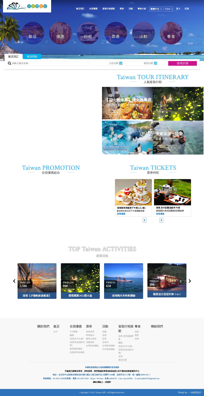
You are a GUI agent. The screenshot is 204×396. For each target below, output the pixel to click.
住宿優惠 (93, 9)
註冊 (187, 9)
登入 (178, 9)
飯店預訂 (80, 9)
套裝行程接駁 (108, 9)
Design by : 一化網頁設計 (189, 392)
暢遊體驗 (32, 56)
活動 (131, 9)
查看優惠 (121, 214)
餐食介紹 (142, 9)
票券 (122, 9)
